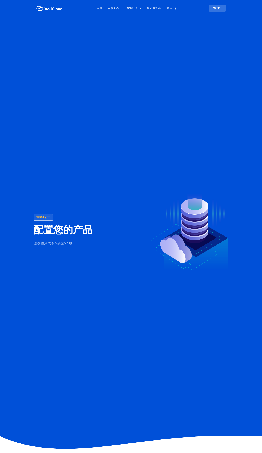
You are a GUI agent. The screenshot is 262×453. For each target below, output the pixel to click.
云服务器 (113, 8)
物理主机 (132, 8)
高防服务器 (154, 8)
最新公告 (172, 8)
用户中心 (217, 8)
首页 (99, 8)
